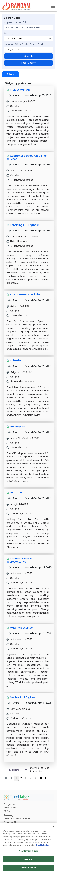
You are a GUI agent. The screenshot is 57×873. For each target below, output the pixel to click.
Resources (10, 807)
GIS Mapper (17, 426)
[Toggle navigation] (53, 6)
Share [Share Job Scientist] (13, 366)
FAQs (7, 811)
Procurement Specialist (25, 294)
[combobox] (28, 27)
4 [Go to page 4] (31, 778)
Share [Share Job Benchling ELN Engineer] (13, 230)
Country (9, 33)
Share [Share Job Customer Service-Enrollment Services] (13, 164)
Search (28, 56)
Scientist (15, 360)
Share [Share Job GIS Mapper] (13, 432)
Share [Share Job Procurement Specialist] (13, 300)
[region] (28, 848)
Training (8, 815)
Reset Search (28, 62)
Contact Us (10, 822)
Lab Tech (16, 492)
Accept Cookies (28, 867)
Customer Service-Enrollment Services (27, 157)
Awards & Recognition (17, 818)
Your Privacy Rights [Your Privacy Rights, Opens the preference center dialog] (28, 851)
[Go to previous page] (11, 778)
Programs (9, 804)
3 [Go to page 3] (25, 778)
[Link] (16, 6)
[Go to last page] (46, 778)
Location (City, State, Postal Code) (24, 44)
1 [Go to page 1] (16, 778)
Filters (10, 74)
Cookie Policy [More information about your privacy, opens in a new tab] (42, 845)
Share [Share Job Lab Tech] (13, 498)
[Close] (53, 826)
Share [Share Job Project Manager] (13, 95)
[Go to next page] (41, 778)
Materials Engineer (22, 627)
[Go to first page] (6, 778)
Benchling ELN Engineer (24, 225)
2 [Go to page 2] (21, 778)
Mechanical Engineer (23, 697)
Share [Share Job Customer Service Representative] (13, 567)
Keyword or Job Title (16, 22)
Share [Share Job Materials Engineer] (13, 633)
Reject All (28, 859)
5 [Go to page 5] (35, 778)
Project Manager (21, 89)
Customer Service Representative (19, 560)
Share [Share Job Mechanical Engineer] (13, 702)
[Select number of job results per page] (15, 770)
